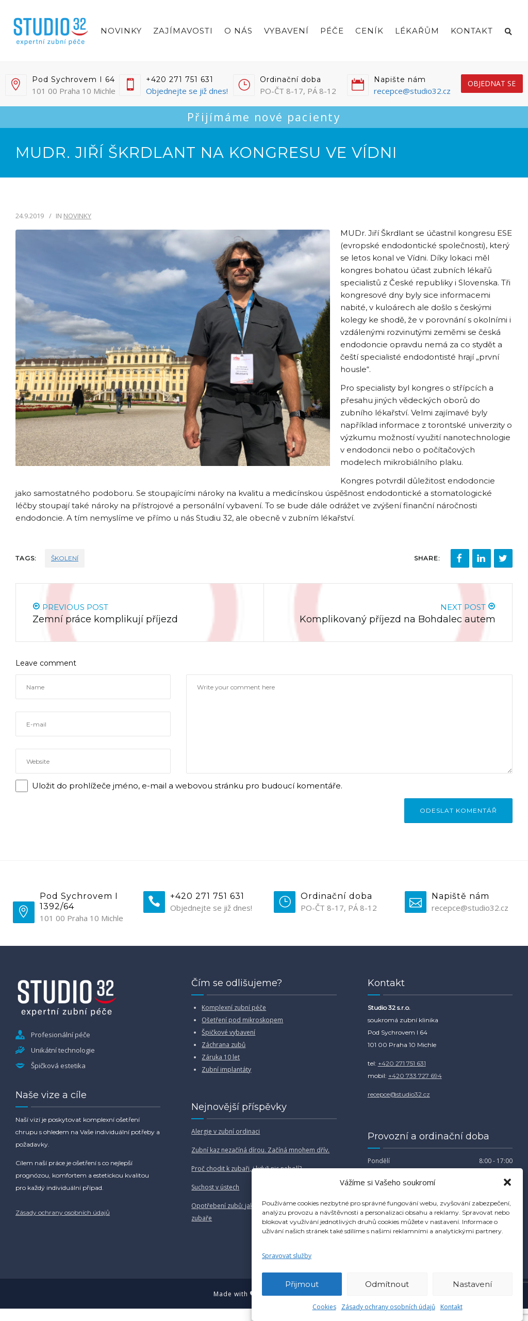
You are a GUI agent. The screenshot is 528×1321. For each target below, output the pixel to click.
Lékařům (417, 31)
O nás (238, 31)
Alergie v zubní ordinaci (225, 1131)
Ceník (369, 31)
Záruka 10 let (221, 1057)
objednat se (492, 83)
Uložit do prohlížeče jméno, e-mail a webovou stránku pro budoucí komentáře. (187, 786)
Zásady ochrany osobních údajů (388, 1306)
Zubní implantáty (226, 1069)
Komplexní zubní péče (234, 1007)
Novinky (121, 31)
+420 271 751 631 (402, 1063)
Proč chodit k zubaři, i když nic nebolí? (246, 1168)
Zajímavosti (183, 31)
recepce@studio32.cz (412, 91)
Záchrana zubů (223, 1044)
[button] (507, 1182)
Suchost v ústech (215, 1187)
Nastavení (472, 1284)
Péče (332, 31)
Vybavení (286, 31)
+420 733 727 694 (415, 1076)
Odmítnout (387, 1284)
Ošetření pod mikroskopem (242, 1020)
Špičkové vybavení (228, 1032)
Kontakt (451, 1306)
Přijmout (302, 1284)
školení (64, 558)
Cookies (324, 1306)
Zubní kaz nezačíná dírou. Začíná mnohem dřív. (260, 1150)
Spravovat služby (286, 1255)
